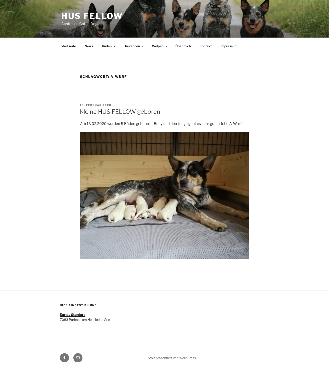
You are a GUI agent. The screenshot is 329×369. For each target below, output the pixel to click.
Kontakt (205, 46)
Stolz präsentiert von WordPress (172, 358)
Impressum (229, 46)
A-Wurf (235, 124)
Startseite (68, 46)
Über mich (183, 46)
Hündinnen (134, 46)
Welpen (160, 46)
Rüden (109, 46)
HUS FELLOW (92, 16)
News (89, 46)
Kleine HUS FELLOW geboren (120, 111)
